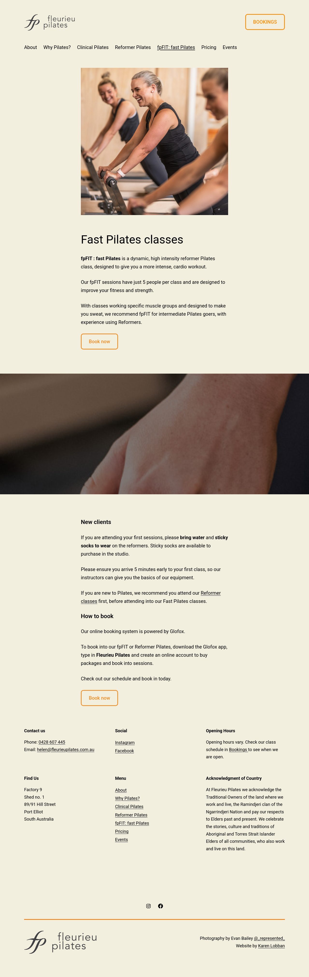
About (30, 47)
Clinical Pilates (93, 47)
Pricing (208, 47)
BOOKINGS (265, 22)
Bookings (238, 749)
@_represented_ (269, 938)
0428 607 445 (52, 742)
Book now (99, 341)
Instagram (125, 742)
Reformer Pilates (133, 47)
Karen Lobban (271, 945)
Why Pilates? (57, 47)
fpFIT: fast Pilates (176, 47)
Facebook (124, 750)
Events (230, 47)
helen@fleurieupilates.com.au (65, 749)
